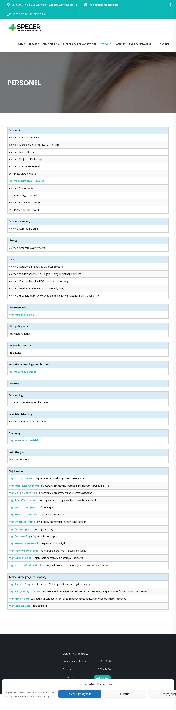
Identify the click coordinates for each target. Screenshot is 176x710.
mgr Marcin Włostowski (23, 565)
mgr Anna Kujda (19, 598)
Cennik (120, 44)
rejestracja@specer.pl (101, 5)
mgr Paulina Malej (20, 606)
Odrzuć (124, 694)
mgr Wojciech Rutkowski (24, 543)
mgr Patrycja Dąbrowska (24, 591)
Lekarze (34, 44)
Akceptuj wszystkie (80, 694)
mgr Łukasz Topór (20, 558)
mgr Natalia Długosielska (24, 440)
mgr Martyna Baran (21, 478)
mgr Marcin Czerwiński (23, 493)
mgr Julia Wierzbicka (22, 500)
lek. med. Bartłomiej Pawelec (26, 181)
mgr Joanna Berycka (22, 584)
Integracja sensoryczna (79, 44)
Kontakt (163, 44)
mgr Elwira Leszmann (22, 522)
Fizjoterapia (51, 44)
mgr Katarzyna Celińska (24, 485)
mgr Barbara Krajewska (24, 507)
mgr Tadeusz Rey (19, 536)
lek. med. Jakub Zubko (23, 371)
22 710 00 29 (37, 14)
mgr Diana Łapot (19, 529)
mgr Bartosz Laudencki (23, 514)
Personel (106, 44)
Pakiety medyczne (140, 44)
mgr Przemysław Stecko (24, 550)
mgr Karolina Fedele (21, 314)
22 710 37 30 (20, 14)
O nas (21, 44)
